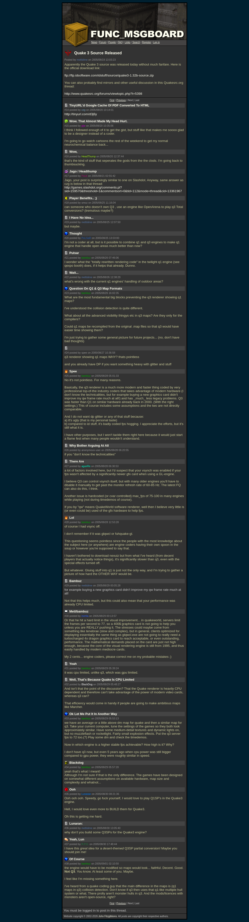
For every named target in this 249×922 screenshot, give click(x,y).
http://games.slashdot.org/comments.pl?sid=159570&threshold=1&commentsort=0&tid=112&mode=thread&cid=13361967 (123, 189)
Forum (102, 42)
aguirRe (85, 466)
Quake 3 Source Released (98, 53)
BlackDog (87, 684)
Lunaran (86, 793)
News (94, 42)
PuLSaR (86, 237)
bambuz (86, 257)
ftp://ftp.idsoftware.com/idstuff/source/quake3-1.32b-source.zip (109, 75)
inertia (85, 615)
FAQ (120, 42)
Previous (121, 100)
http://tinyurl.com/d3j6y (80, 114)
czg (83, 109)
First (112, 100)
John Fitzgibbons (107, 916)
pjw (83, 125)
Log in (156, 42)
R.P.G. (85, 844)
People (112, 42)
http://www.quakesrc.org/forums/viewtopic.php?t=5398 (103, 93)
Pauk (84, 175)
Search (136, 42)
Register (146, 42)
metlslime (82, 59)
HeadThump (88, 156)
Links (127, 42)
